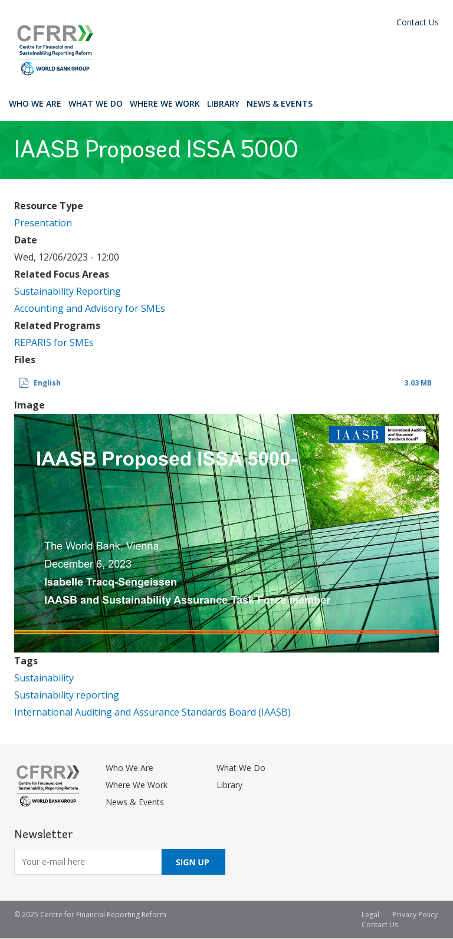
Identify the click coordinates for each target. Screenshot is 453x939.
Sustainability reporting (66, 694)
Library (223, 103)
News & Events (280, 103)
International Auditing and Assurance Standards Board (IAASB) (152, 712)
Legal (370, 915)
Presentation (43, 222)
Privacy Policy (415, 915)
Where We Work (165, 103)
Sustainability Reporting (67, 291)
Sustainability (44, 677)
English (47, 383)
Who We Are (35, 103)
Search (327, 103)
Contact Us (417, 22)
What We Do (95, 103)
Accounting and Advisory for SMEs (89, 308)
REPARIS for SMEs (54, 342)
